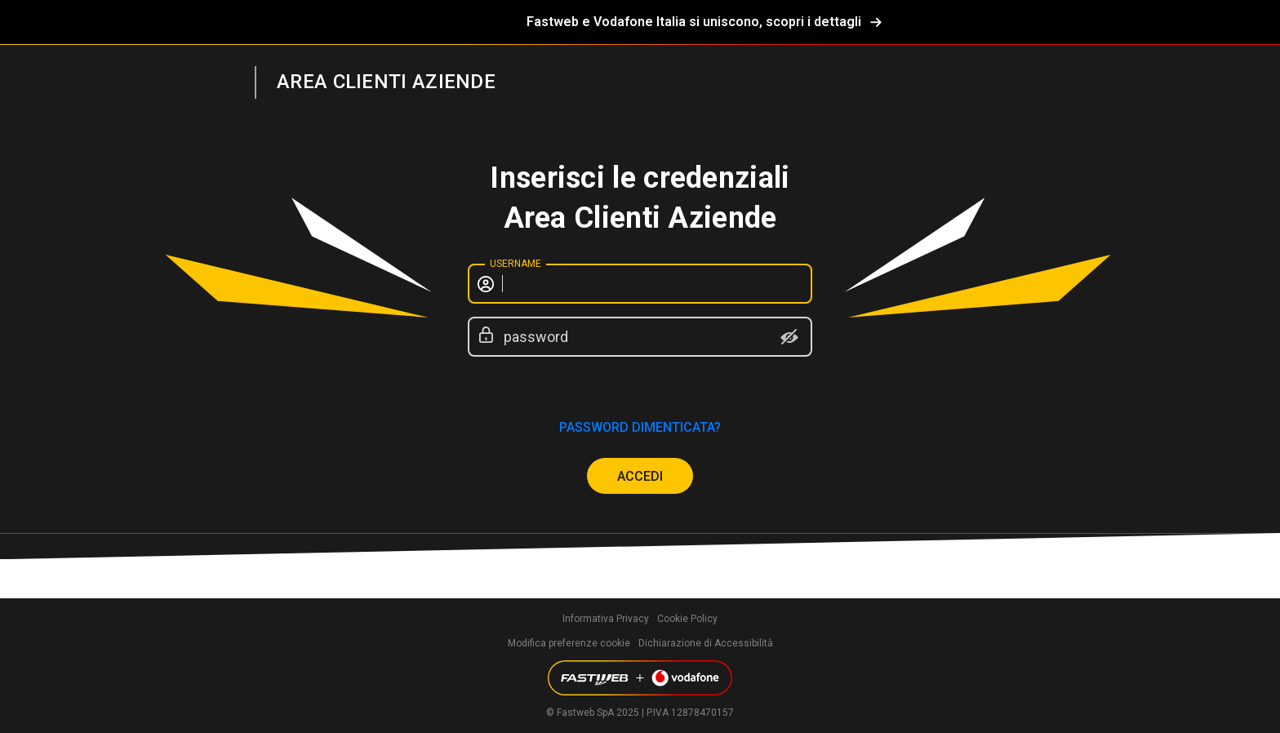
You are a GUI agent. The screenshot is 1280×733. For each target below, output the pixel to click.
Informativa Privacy (605, 618)
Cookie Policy (687, 618)
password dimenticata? (640, 427)
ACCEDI (640, 476)
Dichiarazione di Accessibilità (705, 643)
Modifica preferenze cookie (569, 643)
